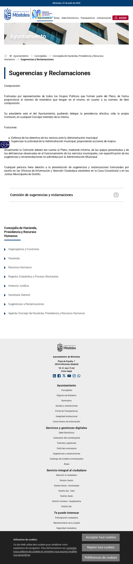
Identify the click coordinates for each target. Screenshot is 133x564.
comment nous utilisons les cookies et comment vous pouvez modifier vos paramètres (45, 551)
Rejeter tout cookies (100, 547)
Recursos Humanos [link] (20, 267)
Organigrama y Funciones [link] (23, 249)
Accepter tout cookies (101, 537)
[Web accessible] (4, 144)
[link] (29, 13)
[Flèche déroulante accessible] (7, 145)
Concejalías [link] (40, 56)
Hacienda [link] (14, 258)
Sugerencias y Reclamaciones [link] (37, 59)
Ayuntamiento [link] (21, 56)
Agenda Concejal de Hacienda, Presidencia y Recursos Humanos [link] (46, 313)
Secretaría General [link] (19, 295)
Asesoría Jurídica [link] (18, 285)
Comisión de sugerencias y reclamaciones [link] (41, 195)
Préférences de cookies (101, 557)
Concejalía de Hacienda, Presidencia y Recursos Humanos (20, 232)
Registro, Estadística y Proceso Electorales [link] (33, 276)
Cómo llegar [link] (66, 371)
